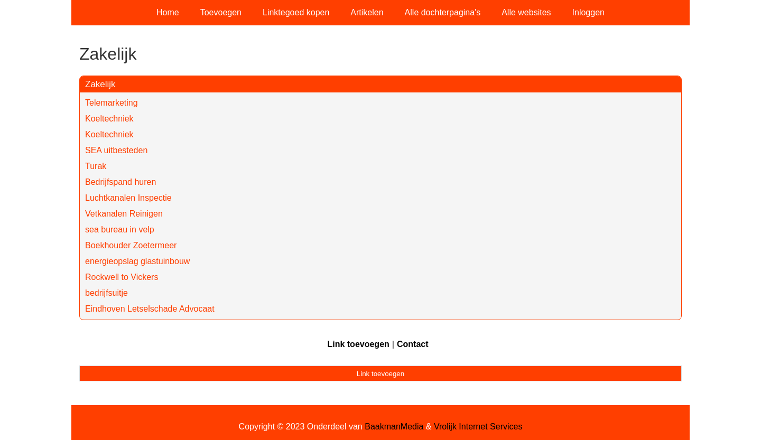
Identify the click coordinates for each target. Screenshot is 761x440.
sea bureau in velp (119, 229)
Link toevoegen (358, 344)
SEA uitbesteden (116, 150)
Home (167, 12)
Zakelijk (100, 84)
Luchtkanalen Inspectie (128, 197)
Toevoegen (221, 12)
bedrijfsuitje (106, 292)
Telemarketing (111, 102)
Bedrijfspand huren (120, 181)
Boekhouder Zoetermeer (131, 245)
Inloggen (588, 12)
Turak (95, 166)
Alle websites (526, 12)
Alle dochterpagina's (443, 12)
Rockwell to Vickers (121, 277)
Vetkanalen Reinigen (124, 213)
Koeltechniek (109, 118)
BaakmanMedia (394, 426)
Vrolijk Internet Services (478, 426)
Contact (413, 344)
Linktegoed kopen (296, 12)
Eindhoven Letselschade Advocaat (150, 308)
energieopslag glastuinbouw (137, 261)
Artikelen (366, 12)
